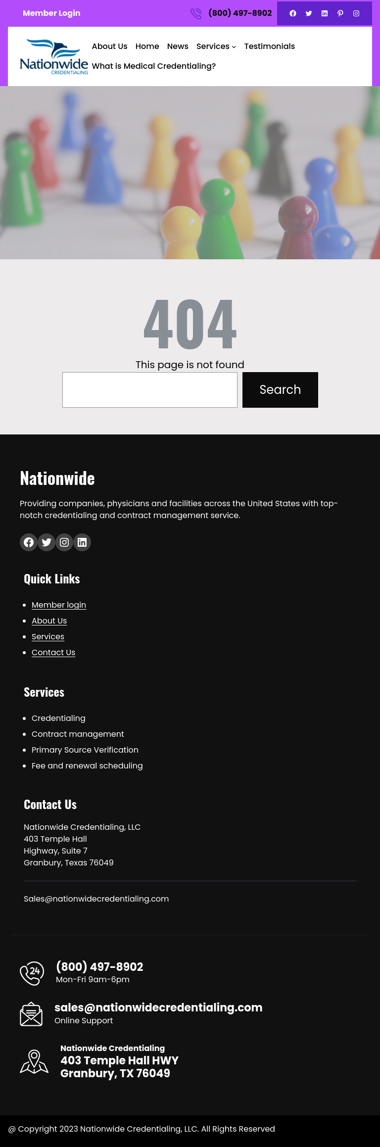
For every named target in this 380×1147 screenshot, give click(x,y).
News (178, 46)
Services (213, 46)
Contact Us (53, 652)
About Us (110, 46)
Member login (59, 605)
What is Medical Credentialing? (154, 66)
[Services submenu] (234, 46)
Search (280, 390)
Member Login (52, 13)
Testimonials (269, 46)
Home (147, 46)
